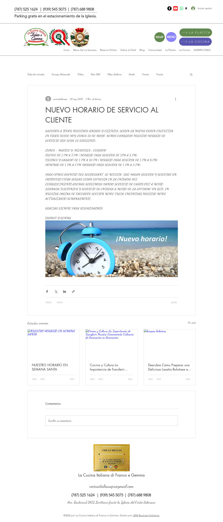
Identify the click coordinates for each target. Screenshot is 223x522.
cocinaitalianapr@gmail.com (111, 486)
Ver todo (192, 322)
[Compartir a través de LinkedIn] (64, 291)
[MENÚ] (171, 37)
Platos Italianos (114, 74)
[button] (191, 74)
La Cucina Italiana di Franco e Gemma (111, 475)
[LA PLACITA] (195, 32)
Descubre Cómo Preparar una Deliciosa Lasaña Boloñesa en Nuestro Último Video (169, 367)
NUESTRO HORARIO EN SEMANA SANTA (50, 367)
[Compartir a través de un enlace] (73, 291)
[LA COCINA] (195, 42)
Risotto (132, 74)
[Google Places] (186, 8)
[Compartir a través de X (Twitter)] (55, 291)
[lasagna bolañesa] (170, 343)
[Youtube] (175, 8)
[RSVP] (159, 37)
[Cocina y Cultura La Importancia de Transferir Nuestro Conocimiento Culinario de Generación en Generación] (111, 343)
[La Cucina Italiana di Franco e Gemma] (169, 8)
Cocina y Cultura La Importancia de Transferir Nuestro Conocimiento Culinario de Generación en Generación (110, 367)
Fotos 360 (95, 74)
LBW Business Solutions (146, 515)
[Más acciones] (176, 99)
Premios (145, 74)
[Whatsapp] (181, 8)
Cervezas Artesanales (61, 74)
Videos (81, 74)
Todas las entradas (36, 74)
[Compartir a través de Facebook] (47, 291)
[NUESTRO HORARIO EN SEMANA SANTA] (53, 343)
